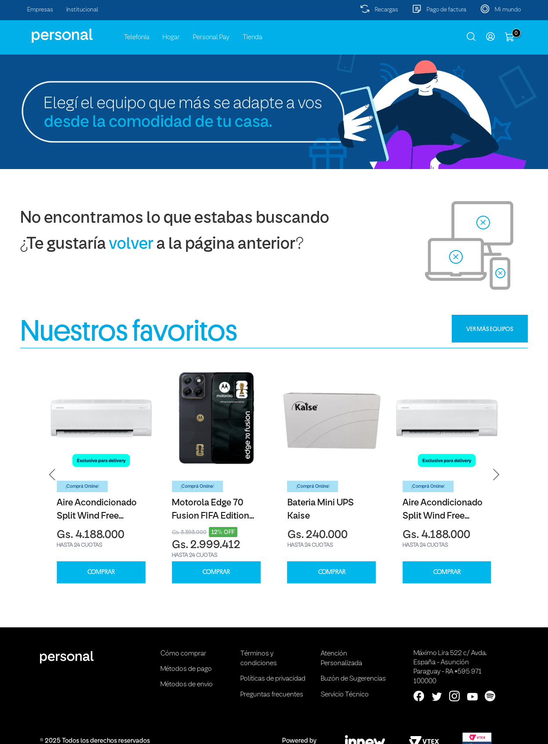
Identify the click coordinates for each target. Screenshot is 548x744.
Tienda (252, 37)
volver (131, 244)
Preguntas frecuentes (271, 695)
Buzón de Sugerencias (353, 679)
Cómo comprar (183, 654)
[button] (52, 474)
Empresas (40, 10)
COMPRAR (101, 572)
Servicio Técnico (345, 695)
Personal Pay (211, 37)
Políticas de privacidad (272, 679)
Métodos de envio (186, 684)
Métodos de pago (186, 669)
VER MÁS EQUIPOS (489, 329)
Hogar (171, 37)
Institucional (82, 10)
